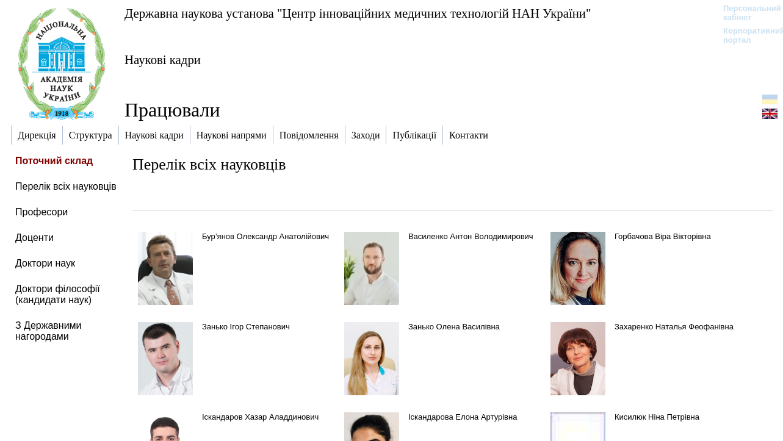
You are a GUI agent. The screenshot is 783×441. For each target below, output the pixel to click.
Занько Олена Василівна (454, 326)
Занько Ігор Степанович (246, 326)
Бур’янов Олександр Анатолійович (265, 236)
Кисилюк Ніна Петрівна (657, 416)
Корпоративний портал (746, 35)
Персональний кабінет (746, 13)
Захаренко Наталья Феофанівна (674, 326)
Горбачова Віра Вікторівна (663, 236)
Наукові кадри (162, 59)
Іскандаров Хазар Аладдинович (260, 416)
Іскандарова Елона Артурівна (463, 416)
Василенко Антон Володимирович (470, 236)
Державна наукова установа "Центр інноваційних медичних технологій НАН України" (357, 13)
